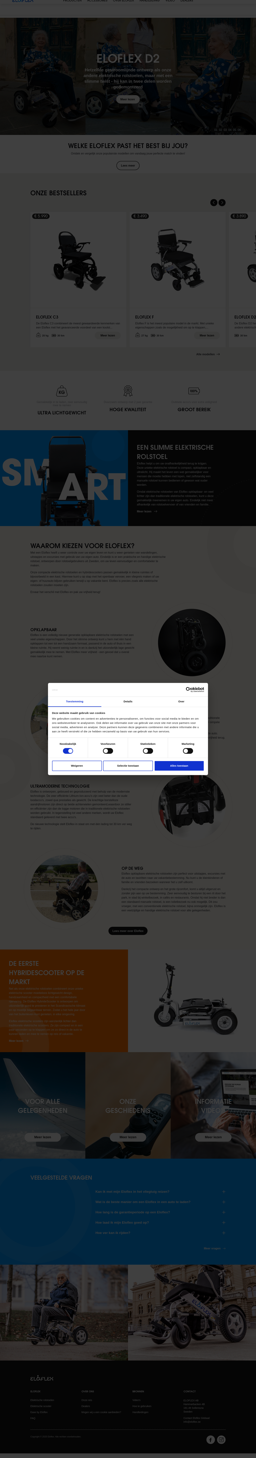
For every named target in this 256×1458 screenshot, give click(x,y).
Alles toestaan (179, 765)
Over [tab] (181, 701)
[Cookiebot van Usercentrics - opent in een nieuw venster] (188, 689)
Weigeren (77, 765)
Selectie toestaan (128, 765)
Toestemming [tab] (74, 701)
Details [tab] (128, 701)
